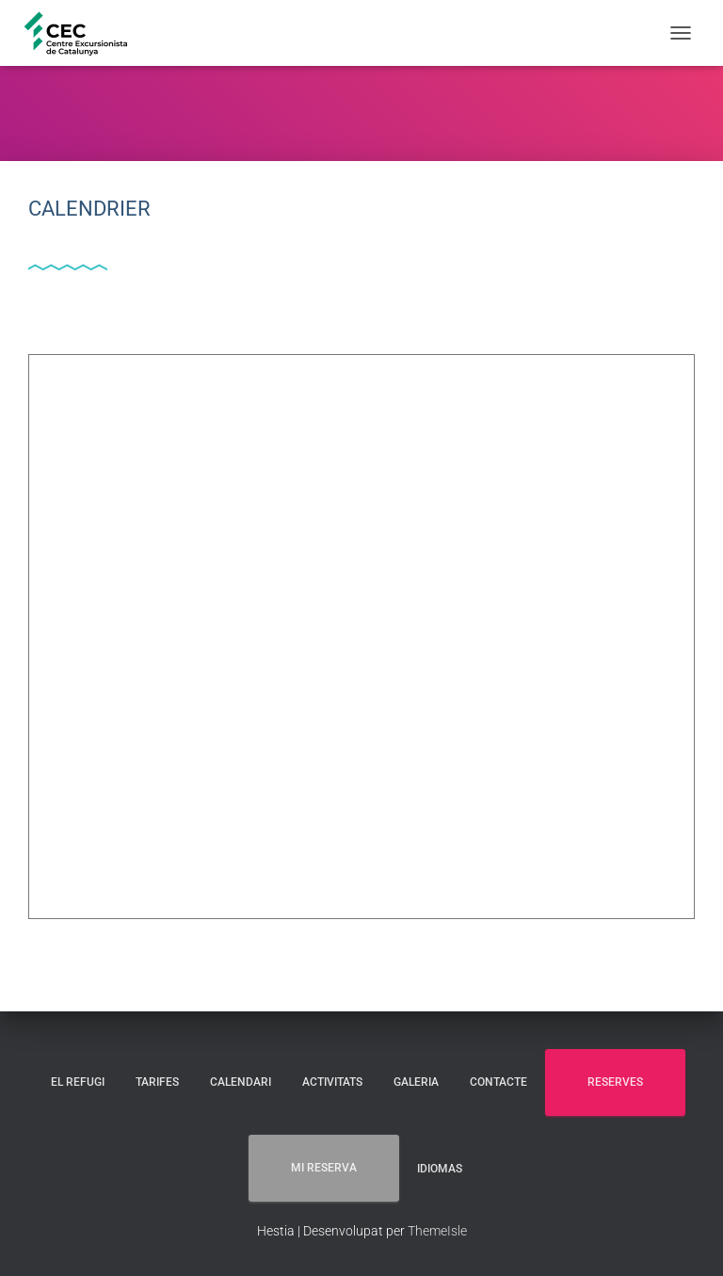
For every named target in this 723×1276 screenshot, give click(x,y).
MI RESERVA (324, 1167)
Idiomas (439, 1168)
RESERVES (615, 1082)
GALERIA (416, 1082)
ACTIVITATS (332, 1082)
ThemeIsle (437, 1230)
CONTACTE (498, 1082)
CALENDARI (240, 1082)
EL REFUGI (77, 1082)
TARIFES (157, 1082)
